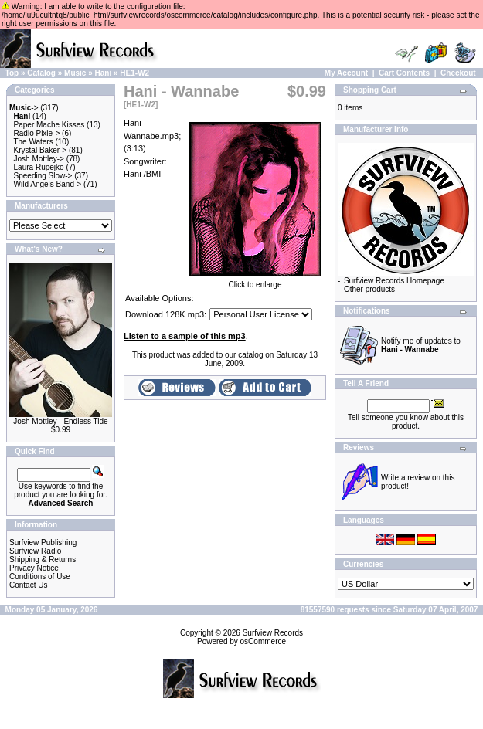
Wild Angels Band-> (48, 184)
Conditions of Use (39, 576)
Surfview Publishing (43, 542)
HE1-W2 (134, 73)
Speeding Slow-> (43, 175)
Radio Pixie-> (37, 133)
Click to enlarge (255, 281)
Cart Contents (404, 73)
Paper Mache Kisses (49, 124)
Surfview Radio (35, 551)
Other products (369, 289)
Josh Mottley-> (39, 158)
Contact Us (28, 585)
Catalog (41, 73)
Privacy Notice (34, 568)
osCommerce (263, 641)
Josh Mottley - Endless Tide (60, 421)
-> (24, 107)
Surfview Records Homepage (394, 280)
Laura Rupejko (39, 167)
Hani (103, 73)
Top (12, 73)
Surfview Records (273, 633)
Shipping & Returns (42, 559)
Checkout (458, 73)
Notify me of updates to (421, 345)
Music (75, 73)
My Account (346, 73)
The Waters (33, 141)
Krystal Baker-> (40, 150)
